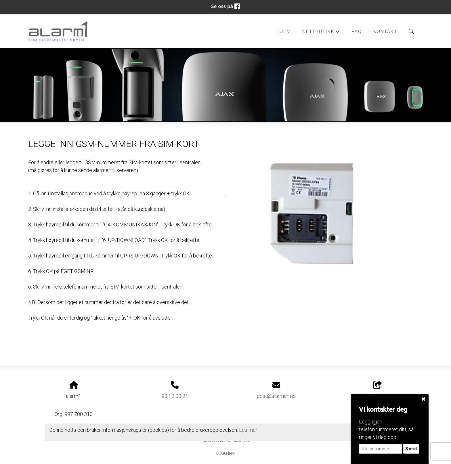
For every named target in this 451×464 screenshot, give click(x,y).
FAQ (357, 31)
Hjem (283, 31)
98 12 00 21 (175, 396)
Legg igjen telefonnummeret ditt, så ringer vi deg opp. (386, 429)
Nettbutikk (321, 33)
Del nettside (377, 390)
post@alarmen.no (276, 396)
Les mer (248, 430)
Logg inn (225, 453)
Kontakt (385, 31)
